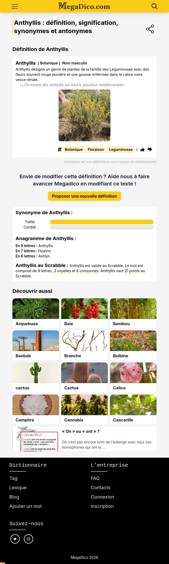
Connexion (102, 497)
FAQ (95, 478)
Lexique (18, 487)
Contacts (100, 487)
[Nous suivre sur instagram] (28, 539)
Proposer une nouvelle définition (84, 196)
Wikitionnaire (146, 162)
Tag (13, 478)
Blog (14, 497)
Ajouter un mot (25, 506)
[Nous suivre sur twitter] (15, 539)
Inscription (102, 506)
